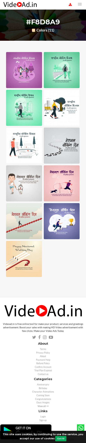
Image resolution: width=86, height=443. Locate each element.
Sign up (43, 420)
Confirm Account (43, 367)
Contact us (43, 374)
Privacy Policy (43, 352)
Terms (43, 349)
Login (43, 416)
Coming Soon (43, 395)
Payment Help (43, 360)
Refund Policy (43, 363)
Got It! (60, 438)
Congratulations (43, 399)
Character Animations (43, 391)
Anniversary (43, 384)
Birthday (43, 388)
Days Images (43, 402)
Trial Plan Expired (43, 370)
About (43, 356)
